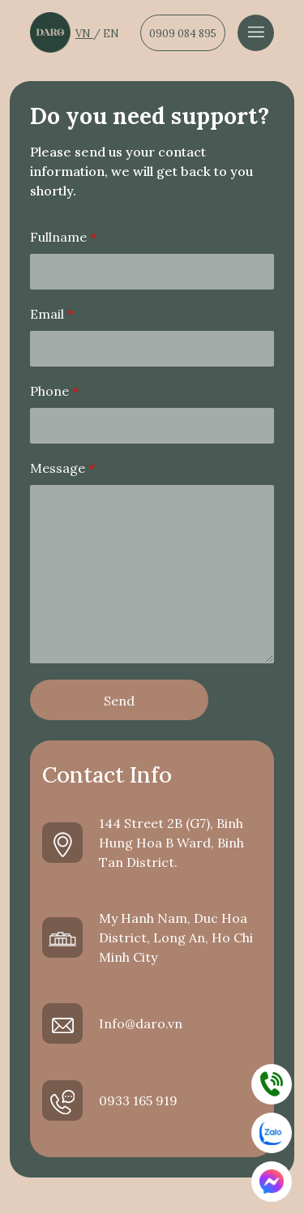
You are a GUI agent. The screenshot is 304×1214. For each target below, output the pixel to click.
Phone (54, 391)
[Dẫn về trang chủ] (50, 32)
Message (62, 468)
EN (111, 34)
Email (52, 314)
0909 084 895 (182, 34)
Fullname (63, 237)
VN (84, 34)
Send (119, 701)
